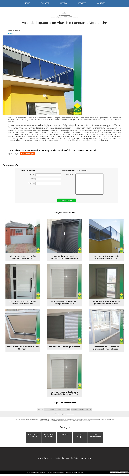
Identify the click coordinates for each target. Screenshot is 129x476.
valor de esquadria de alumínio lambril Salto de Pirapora (22, 302)
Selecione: (40, 409)
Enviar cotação (66, 200)
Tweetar (10, 33)
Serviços (82, 3)
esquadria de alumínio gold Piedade (64, 347)
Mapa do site (85, 458)
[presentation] (32, 190)
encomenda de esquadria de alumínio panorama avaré (106, 257)
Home (27, 3)
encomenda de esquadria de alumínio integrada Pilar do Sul (64, 257)
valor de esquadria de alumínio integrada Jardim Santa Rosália (64, 393)
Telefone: (44, 183)
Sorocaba (74, 409)
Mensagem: (84, 184)
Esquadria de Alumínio (33, 436)
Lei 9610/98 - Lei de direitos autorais (81, 420)
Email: (45, 179)
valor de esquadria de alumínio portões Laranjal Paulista (22, 257)
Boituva (52, 409)
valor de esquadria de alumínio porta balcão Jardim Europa (106, 302)
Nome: (45, 175)
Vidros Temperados (95, 436)
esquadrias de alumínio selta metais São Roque (23, 348)
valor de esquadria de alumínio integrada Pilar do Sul (64, 302)
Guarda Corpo (80, 436)
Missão (63, 3)
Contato (101, 3)
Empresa (45, 3)
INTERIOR (59, 409)
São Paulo (88, 409)
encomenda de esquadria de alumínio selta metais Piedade (106, 348)
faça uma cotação (27, 154)
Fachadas (64, 435)
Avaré (46, 409)
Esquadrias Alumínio (49, 436)
